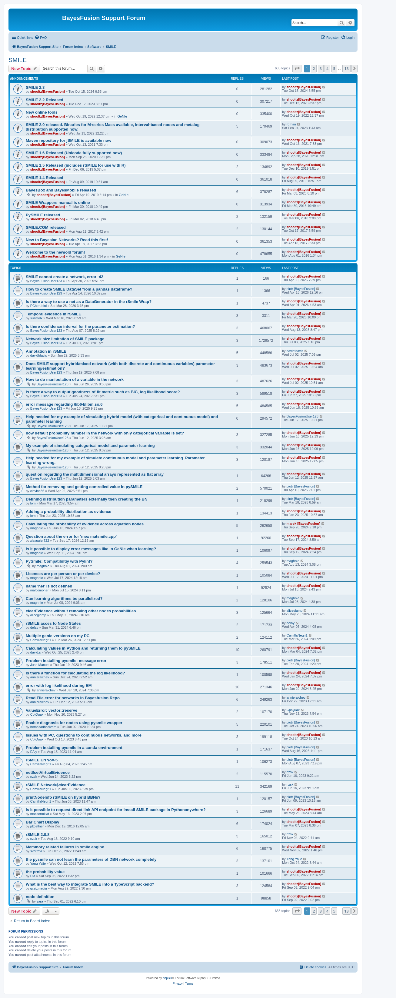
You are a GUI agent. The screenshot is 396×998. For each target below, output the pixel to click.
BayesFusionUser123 (46, 281)
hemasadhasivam (43, 727)
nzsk (33, 776)
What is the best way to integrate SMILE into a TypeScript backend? (90, 884)
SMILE (17, 60)
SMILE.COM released (46, 227)
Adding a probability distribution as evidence (68, 511)
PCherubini (38, 306)
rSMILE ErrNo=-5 (42, 760)
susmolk (36, 318)
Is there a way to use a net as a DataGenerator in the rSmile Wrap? (88, 301)
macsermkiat (39, 814)
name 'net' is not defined (49, 586)
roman (291, 124)
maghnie (36, 528)
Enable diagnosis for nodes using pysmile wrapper (74, 722)
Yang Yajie (38, 863)
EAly (33, 751)
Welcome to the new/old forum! (55, 252)
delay (34, 627)
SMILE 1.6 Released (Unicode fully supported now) (74, 153)
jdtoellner (37, 826)
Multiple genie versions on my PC (57, 636)
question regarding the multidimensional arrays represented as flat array (95, 474)
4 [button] (327, 68)
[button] (296, 68)
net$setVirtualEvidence (48, 772)
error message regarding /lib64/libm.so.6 (64, 404)
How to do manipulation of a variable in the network (75, 379)
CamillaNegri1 (40, 640)
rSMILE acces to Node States (53, 623)
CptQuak (36, 714)
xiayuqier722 (39, 540)
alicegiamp (38, 615)
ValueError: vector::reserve (51, 710)
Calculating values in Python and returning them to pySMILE (83, 648)
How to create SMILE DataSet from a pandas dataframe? (79, 289)
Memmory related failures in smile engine (65, 847)
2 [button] (314, 68)
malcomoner (39, 590)
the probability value (45, 872)
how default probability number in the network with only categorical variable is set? (105, 433)
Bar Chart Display (42, 822)
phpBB (167, 978)
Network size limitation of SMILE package (65, 339)
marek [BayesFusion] (303, 523)
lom (33, 503)
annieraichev (39, 677)
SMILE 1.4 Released (44, 177)
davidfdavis (38, 355)
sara (40, 901)
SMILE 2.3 (35, 87)
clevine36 (37, 491)
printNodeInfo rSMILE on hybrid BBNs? (63, 797)
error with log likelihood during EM (59, 685)
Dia (32, 876)
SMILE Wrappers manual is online (58, 202)
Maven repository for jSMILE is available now (68, 140)
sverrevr (36, 851)
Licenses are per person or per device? (63, 573)
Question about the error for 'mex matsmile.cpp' (71, 536)
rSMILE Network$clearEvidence (55, 785)
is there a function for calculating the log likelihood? (75, 673)
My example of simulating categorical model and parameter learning (90, 445)
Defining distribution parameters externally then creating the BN (87, 499)
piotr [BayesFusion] (301, 289)
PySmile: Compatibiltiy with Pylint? (59, 561)
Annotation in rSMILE (46, 351)
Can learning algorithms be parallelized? (64, 598)
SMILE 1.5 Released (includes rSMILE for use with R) (76, 165)
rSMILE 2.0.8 (37, 834)
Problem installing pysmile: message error (66, 660)
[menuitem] (41, 37)
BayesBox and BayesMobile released (61, 190)
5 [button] (334, 68)
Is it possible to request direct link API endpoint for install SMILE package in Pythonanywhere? (116, 809)
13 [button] (346, 68)
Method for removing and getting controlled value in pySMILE (84, 486)
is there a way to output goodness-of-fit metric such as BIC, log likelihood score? (103, 392)
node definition (40, 896)
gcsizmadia (38, 888)
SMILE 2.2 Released (44, 100)
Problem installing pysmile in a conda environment (74, 747)
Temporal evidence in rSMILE (53, 314)
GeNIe (122, 116)
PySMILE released (43, 215)
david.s (35, 652)
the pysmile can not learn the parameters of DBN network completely (91, 859)
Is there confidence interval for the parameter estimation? (80, 326)
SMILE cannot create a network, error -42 (64, 276)
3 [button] (321, 68)
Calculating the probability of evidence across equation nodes (85, 524)
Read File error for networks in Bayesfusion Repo (73, 698)
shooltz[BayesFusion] (47, 91)
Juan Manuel (39, 665)
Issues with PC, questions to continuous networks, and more (83, 735)
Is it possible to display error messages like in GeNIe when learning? (91, 549)
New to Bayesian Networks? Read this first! (67, 240)
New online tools (42, 112)
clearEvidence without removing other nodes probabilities (81, 611)
